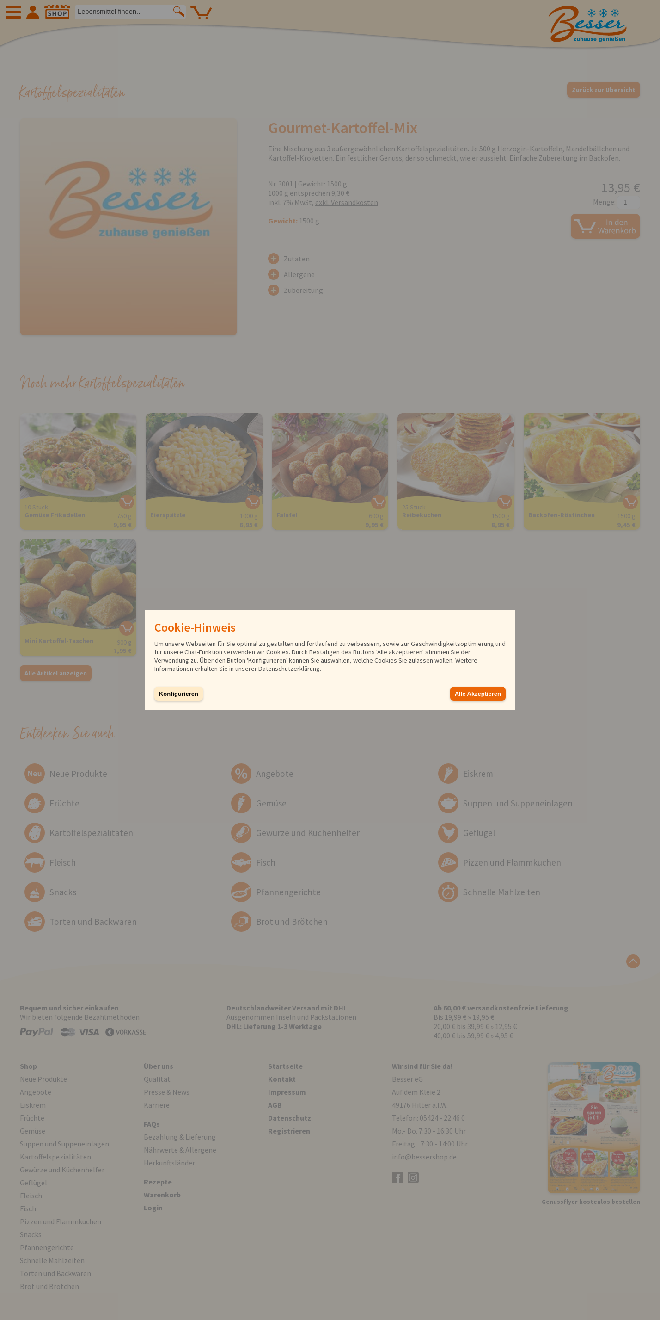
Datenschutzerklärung (289, 668)
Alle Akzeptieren (478, 693)
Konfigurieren (178, 693)
